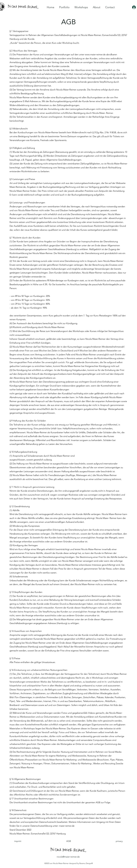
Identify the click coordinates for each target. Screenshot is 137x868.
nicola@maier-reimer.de (68, 856)
